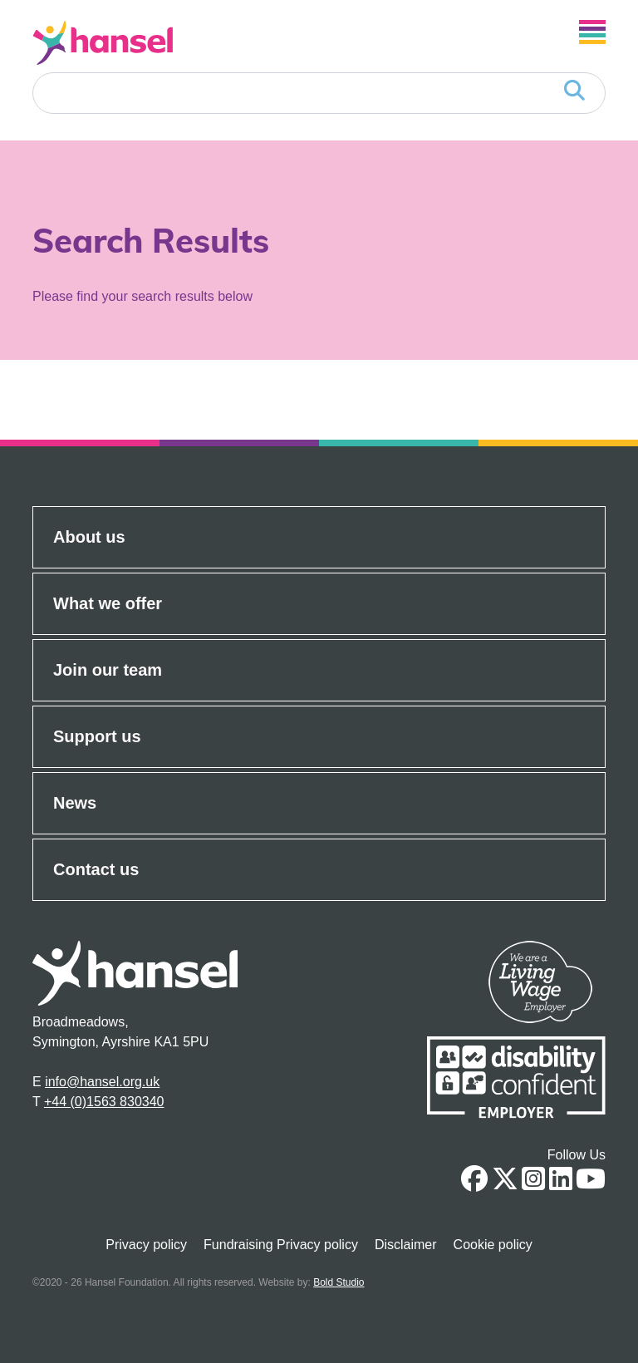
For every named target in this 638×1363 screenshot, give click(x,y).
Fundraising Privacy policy (281, 1245)
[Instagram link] (533, 1184)
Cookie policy (493, 1245)
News (74, 803)
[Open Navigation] (592, 32)
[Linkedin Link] (560, 1184)
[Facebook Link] (474, 1184)
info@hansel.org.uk (102, 1082)
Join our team (107, 670)
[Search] (319, 93)
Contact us (96, 869)
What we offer (107, 603)
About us (89, 537)
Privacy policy (146, 1245)
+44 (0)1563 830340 (104, 1102)
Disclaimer (406, 1245)
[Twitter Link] (505, 1184)
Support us (97, 736)
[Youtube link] (591, 1184)
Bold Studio (338, 1282)
